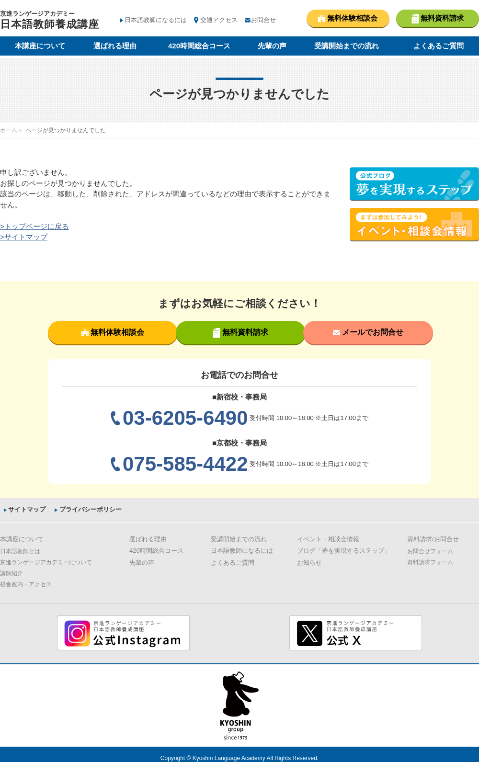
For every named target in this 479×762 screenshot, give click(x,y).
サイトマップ (26, 509)
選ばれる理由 (115, 47)
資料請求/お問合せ (433, 538)
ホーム (8, 130)
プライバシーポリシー (91, 509)
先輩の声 (272, 47)
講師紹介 (11, 572)
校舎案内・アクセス (26, 583)
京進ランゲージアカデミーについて (46, 561)
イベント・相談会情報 (328, 538)
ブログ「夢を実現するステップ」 (343, 550)
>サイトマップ (23, 237)
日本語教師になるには (156, 19)
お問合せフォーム (430, 550)
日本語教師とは (20, 550)
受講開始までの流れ (346, 47)
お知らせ (309, 562)
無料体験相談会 (111, 332)
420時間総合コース (199, 47)
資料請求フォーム (430, 561)
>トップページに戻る (34, 226)
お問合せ (263, 19)
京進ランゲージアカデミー (49, 21)
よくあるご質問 (438, 47)
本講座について (40, 47)
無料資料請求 (239, 332)
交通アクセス (219, 19)
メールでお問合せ (367, 332)
